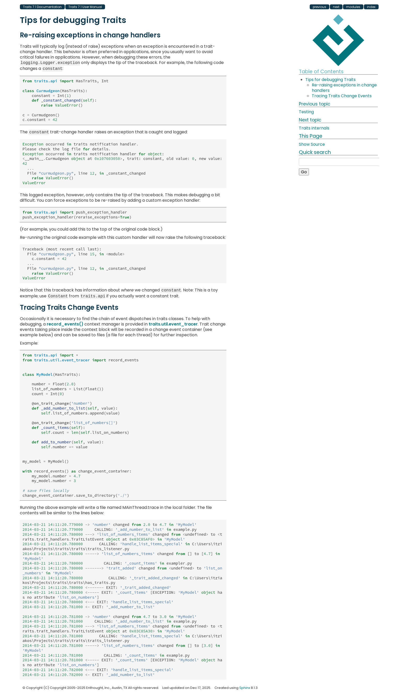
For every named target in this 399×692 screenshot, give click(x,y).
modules (353, 7)
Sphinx (244, 685)
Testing (306, 112)
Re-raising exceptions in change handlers (344, 87)
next (336, 7)
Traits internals (314, 128)
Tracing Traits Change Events (342, 96)
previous (319, 7)
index (371, 7)
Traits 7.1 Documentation (42, 7)
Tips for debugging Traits (330, 80)
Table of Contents (321, 71)
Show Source (312, 144)
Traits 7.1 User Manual (85, 7)
